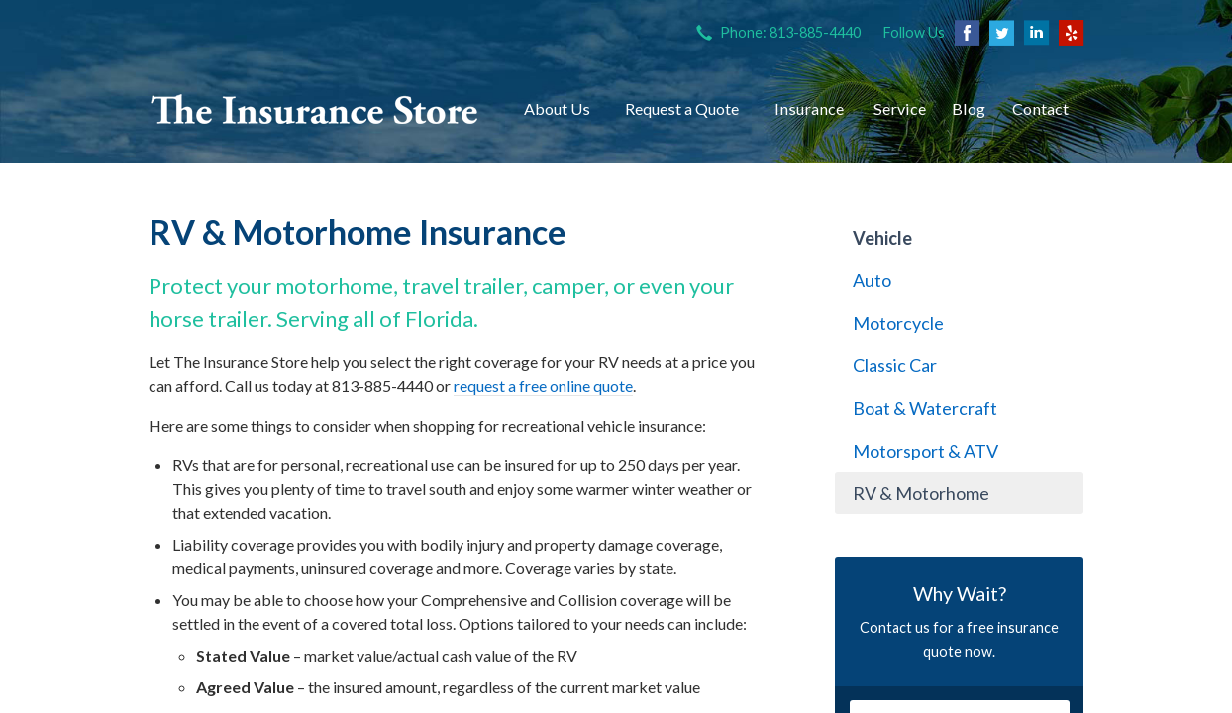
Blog (968, 108)
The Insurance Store (314, 109)
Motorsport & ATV (925, 450)
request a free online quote (543, 385)
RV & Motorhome (921, 493)
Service (899, 108)
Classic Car (895, 365)
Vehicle (882, 238)
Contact (1040, 108)
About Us (557, 108)
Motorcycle (898, 323)
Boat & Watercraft (925, 408)
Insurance (809, 108)
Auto (872, 280)
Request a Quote (682, 108)
